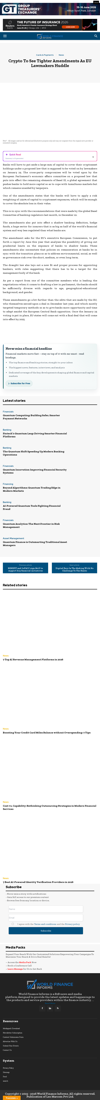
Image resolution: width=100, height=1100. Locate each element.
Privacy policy (72, 924)
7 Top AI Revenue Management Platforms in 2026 (33, 659)
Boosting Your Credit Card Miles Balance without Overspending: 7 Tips (47, 732)
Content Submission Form (13, 1037)
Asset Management (13, 538)
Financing (8, 484)
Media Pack (25, 962)
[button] (4, 36)
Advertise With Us (10, 1041)
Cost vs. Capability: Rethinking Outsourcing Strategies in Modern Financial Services (49, 807)
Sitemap (6, 1072)
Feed (5, 1076)
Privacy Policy (8, 1068)
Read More (50, 1003)
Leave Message (15, 969)
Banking (7, 430)
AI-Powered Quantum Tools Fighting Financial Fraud (32, 507)
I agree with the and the (44, 924)
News (61, 55)
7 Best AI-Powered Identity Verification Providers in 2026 (38, 882)
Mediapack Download (11, 1028)
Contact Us (7, 1050)
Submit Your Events (11, 1046)
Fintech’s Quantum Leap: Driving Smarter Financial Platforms (35, 435)
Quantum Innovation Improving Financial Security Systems (35, 471)
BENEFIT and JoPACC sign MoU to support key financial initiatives (25, 569)
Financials (8, 412)
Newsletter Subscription (12, 1033)
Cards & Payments (44, 55)
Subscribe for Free (20, 383)
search (5, 1081)
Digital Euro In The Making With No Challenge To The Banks (75, 569)
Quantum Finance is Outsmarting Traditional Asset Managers (35, 543)
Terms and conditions (45, 924)
